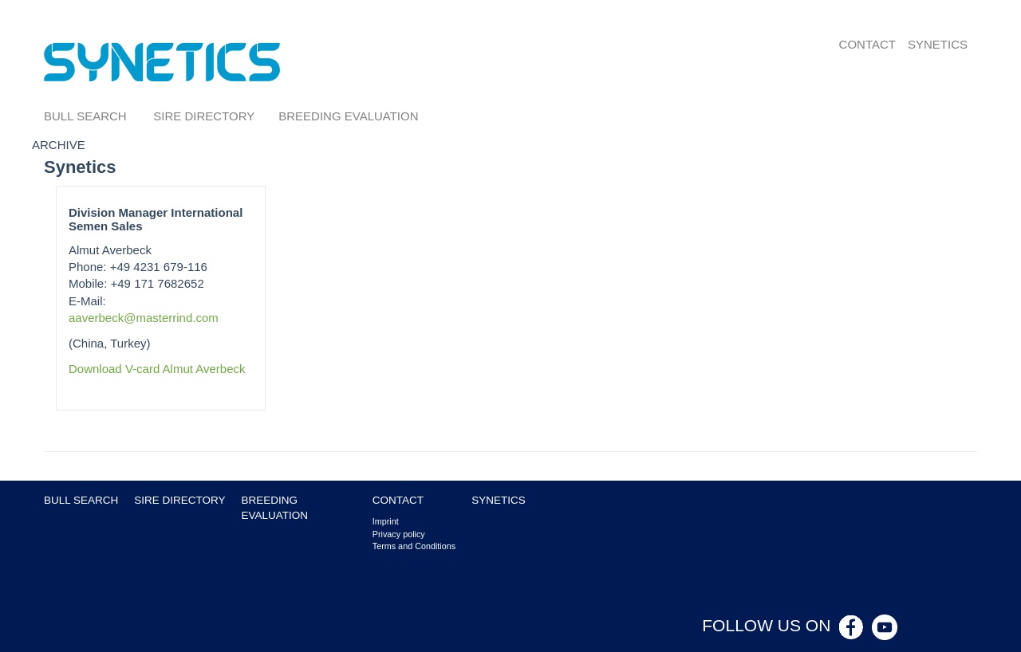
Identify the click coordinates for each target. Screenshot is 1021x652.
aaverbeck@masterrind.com (144, 317)
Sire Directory (203, 116)
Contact (867, 44)
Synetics (938, 44)
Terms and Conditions (414, 546)
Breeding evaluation (348, 116)
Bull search (85, 116)
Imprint (386, 521)
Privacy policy (399, 534)
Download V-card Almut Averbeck (157, 368)
